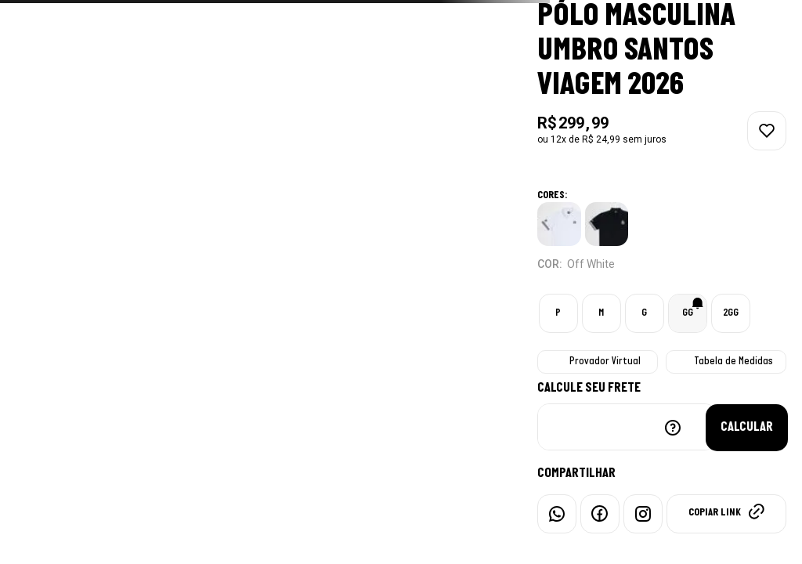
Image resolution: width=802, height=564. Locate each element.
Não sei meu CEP (673, 427)
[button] (558, 313)
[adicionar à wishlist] (766, 130)
